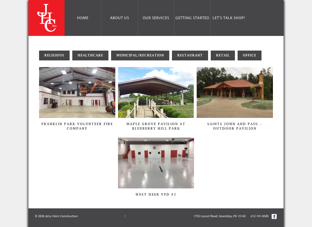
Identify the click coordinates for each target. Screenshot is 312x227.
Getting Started (192, 18)
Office (249, 55)
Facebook (274, 216)
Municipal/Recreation (140, 55)
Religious (54, 55)
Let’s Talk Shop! (229, 18)
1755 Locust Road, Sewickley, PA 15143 (219, 216)
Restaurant (190, 55)
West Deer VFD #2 (156, 194)
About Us (119, 18)
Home (82, 18)
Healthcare (90, 55)
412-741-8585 (260, 216)
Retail (223, 55)
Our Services (156, 18)
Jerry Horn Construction (61, 216)
